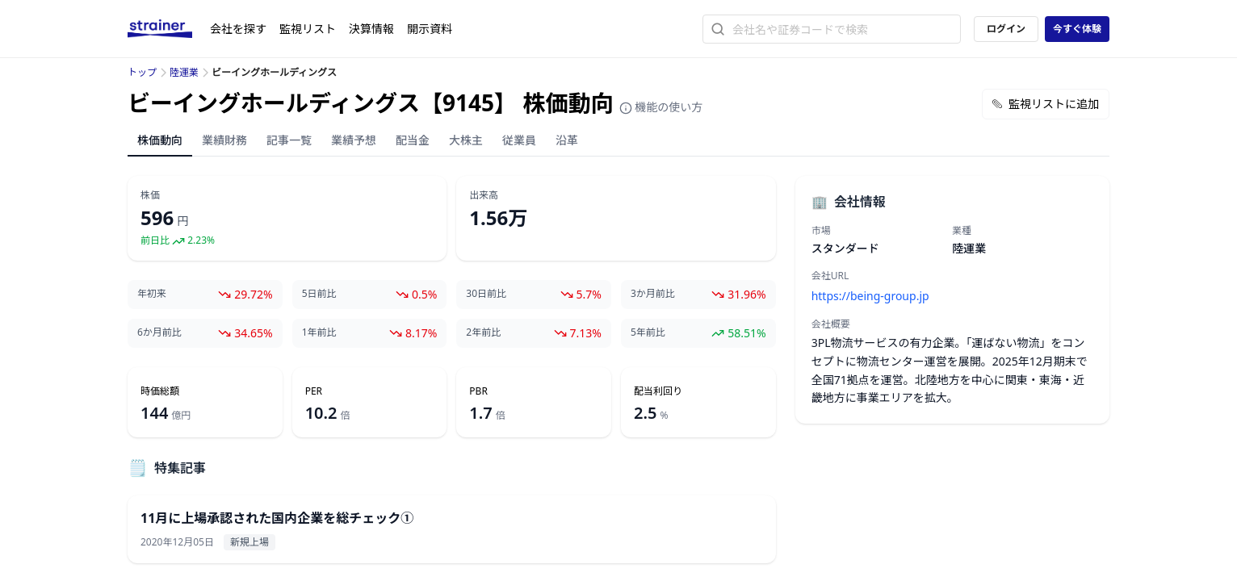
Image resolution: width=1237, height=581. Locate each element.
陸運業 (184, 72)
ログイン (1006, 29)
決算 (371, 28)
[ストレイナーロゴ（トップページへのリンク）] (169, 29)
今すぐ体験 (1077, 29)
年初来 (151, 293)
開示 (429, 28)
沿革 (567, 140)
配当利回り (658, 391)
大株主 (466, 140)
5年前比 (648, 332)
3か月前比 (653, 293)
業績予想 (353, 140)
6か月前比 (159, 332)
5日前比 (319, 293)
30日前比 (486, 293)
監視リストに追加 (1045, 103)
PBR (478, 391)
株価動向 (159, 140)
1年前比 (319, 332)
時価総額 (159, 391)
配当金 (413, 140)
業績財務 (224, 140)
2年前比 (483, 332)
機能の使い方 (661, 107)
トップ (142, 72)
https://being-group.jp (870, 295)
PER (313, 391)
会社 (238, 28)
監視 (307, 28)
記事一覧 (289, 140)
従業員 (519, 140)
